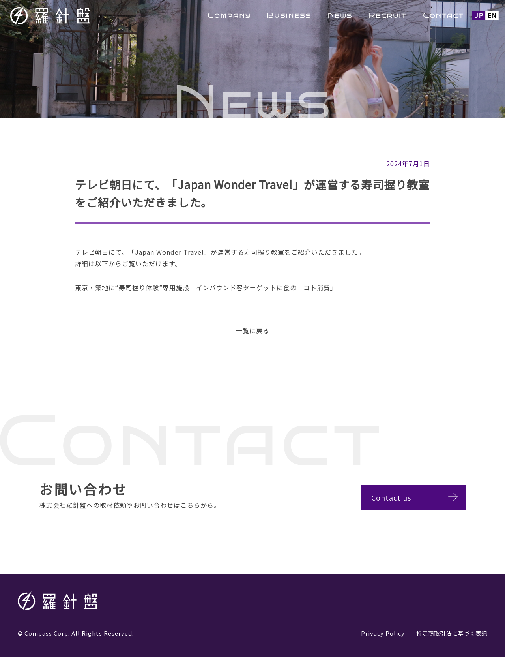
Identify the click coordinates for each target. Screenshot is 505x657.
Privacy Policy (383, 633)
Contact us (398, 497)
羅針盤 (70, 15)
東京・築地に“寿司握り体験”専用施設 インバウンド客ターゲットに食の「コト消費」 (206, 287)
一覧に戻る (252, 330)
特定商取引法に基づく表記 (451, 633)
